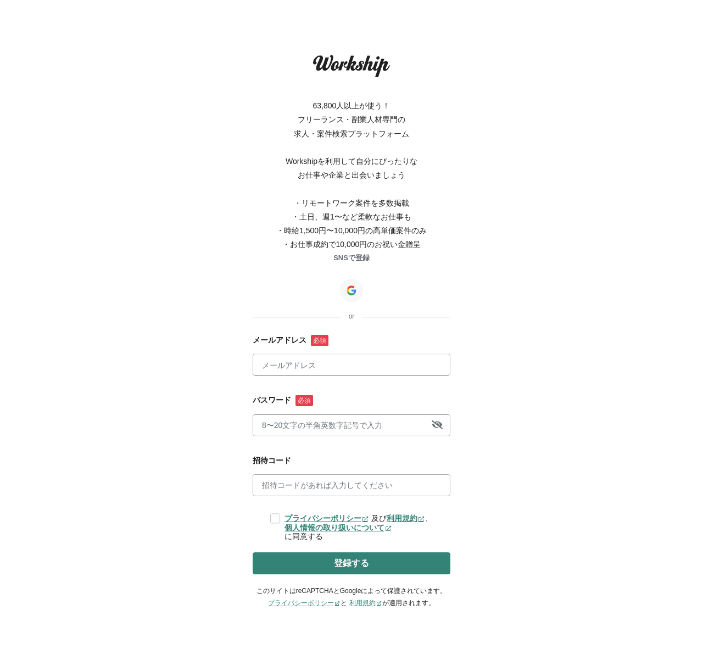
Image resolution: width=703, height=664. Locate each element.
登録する (351, 563)
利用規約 (402, 518)
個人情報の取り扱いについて (334, 527)
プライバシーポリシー (322, 518)
